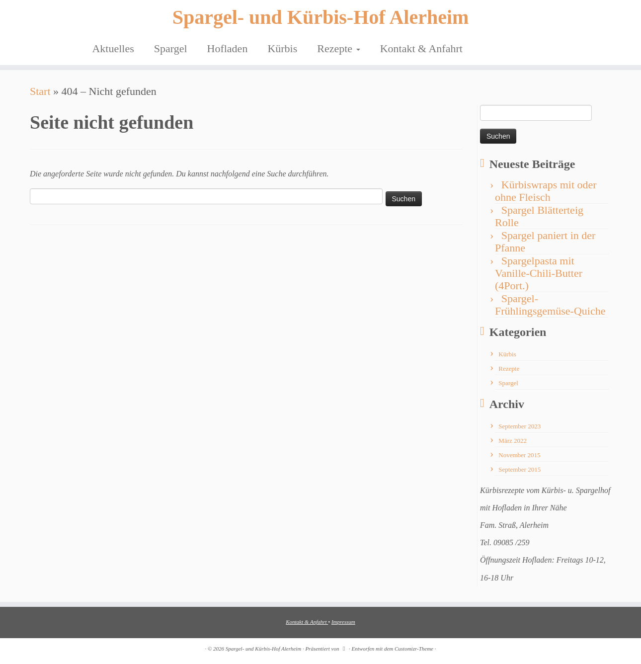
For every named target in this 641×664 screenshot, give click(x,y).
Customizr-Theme (414, 649)
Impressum (343, 622)
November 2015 (519, 455)
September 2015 (519, 469)
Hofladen (227, 48)
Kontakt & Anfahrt (421, 48)
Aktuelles (113, 48)
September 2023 (519, 426)
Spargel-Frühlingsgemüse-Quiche (550, 304)
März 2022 (512, 440)
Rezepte (338, 48)
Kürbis (282, 48)
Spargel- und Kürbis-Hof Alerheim (320, 17)
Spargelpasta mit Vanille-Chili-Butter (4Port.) (538, 273)
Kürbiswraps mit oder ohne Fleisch (546, 190)
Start (40, 91)
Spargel (170, 48)
